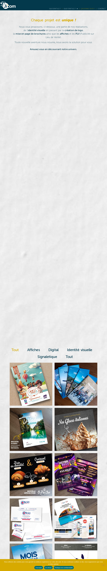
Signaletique (47, 357)
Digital (54, 350)
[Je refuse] (103, 565)
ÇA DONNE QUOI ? (88, 9)
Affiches (33, 350)
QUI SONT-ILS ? (55, 9)
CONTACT (102, 9)
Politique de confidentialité (64, 568)
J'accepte (38, 568)
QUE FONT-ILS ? (71, 8)
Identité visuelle (79, 350)
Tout (15, 350)
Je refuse (48, 568)
